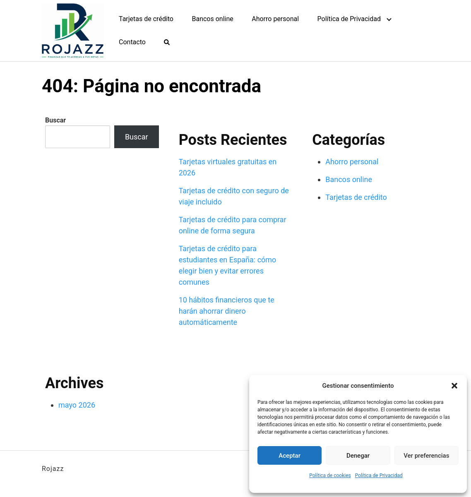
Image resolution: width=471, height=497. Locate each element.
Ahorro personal (275, 19)
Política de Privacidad (379, 475)
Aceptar (289, 455)
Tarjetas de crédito (146, 19)
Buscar (55, 120)
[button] (454, 386)
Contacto (132, 42)
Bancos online (212, 19)
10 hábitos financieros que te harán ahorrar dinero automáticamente (226, 311)
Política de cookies (330, 475)
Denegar (358, 455)
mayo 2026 (76, 405)
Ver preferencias (426, 455)
